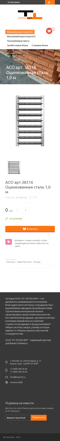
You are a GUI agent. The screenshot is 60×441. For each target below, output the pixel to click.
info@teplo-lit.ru (18, 377)
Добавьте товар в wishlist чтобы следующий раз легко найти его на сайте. (31, 243)
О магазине (14, 2)
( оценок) (21, 197)
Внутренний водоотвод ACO (21, 36)
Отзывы (36, 262)
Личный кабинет (50, 2)
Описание (10, 262)
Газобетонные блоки (17, 45)
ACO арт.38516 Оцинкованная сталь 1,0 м (30, 15)
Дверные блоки (15, 54)
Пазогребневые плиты (18, 41)
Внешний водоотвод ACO (20, 32)
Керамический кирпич (33, 50)
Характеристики (24, 262)
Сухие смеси (13, 50)
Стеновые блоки (40, 45)
